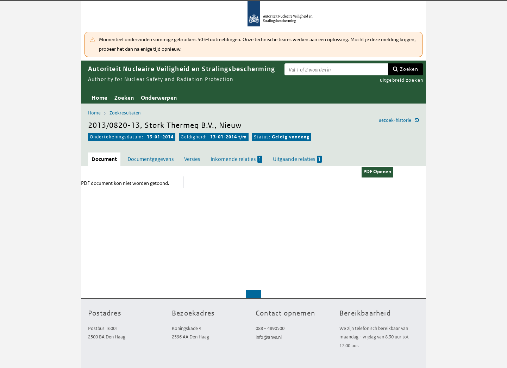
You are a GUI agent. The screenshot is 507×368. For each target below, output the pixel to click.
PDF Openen (377, 171)
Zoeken (409, 69)
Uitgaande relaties (297, 159)
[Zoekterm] (336, 69)
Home (99, 97)
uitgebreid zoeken (401, 80)
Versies (192, 159)
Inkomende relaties (236, 159)
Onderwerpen (159, 97)
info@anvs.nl (269, 337)
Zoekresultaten (124, 113)
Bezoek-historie (394, 120)
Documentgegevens (150, 159)
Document (104, 159)
